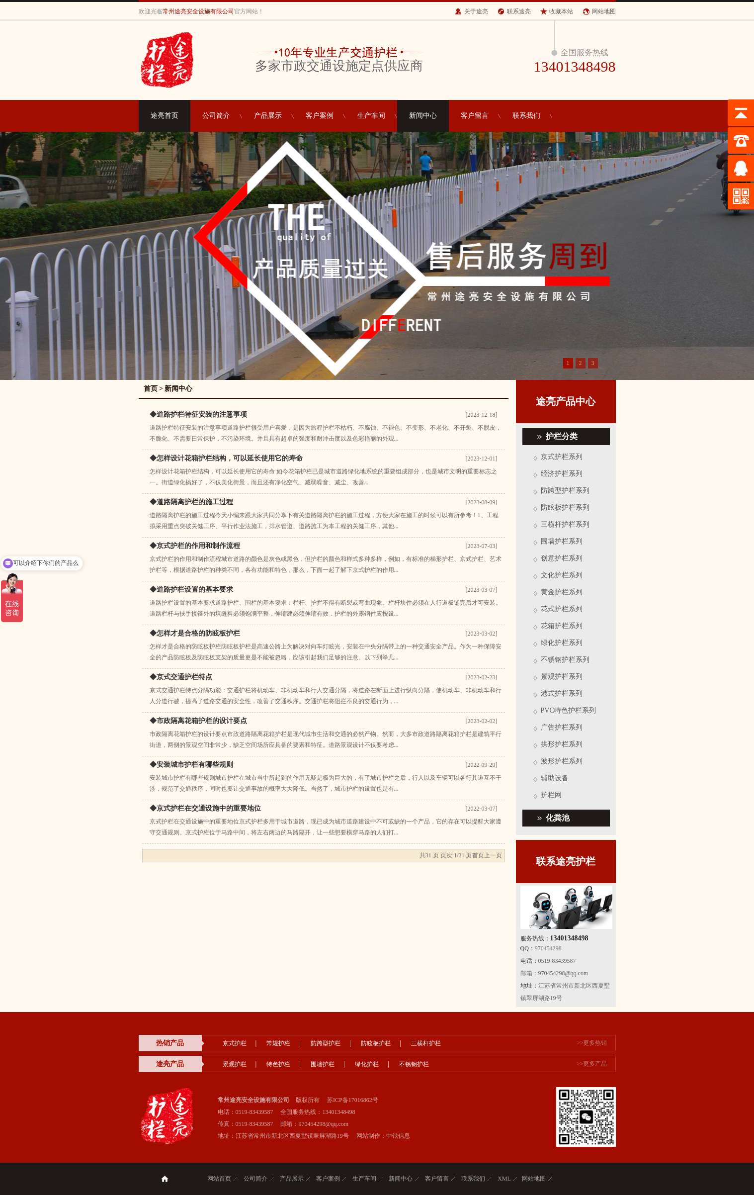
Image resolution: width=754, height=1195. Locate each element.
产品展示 (268, 115)
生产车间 (371, 115)
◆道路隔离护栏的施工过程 (191, 502)
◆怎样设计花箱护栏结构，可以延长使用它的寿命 (226, 458)
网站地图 (604, 11)
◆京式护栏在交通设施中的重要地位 (205, 808)
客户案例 (320, 115)
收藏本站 (561, 11)
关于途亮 (476, 11)
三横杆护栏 (426, 1043)
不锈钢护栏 (414, 1064)
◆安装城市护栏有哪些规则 (191, 764)
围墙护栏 (323, 1064)
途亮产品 (170, 1064)
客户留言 (475, 115)
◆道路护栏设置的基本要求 (191, 589)
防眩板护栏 (376, 1043)
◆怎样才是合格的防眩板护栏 (195, 633)
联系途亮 (519, 11)
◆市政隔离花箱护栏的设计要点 (198, 721)
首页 (151, 388)
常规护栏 (278, 1043)
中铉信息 (398, 1135)
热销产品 (170, 1043)
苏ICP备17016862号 (352, 1100)
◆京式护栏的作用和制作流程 (195, 546)
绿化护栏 (367, 1064)
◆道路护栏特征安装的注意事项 (198, 414)
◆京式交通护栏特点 (181, 677)
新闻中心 (423, 115)
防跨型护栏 (325, 1043)
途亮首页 (164, 115)
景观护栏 (235, 1064)
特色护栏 (278, 1064)
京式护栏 (235, 1043)
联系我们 (526, 115)
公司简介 (216, 115)
